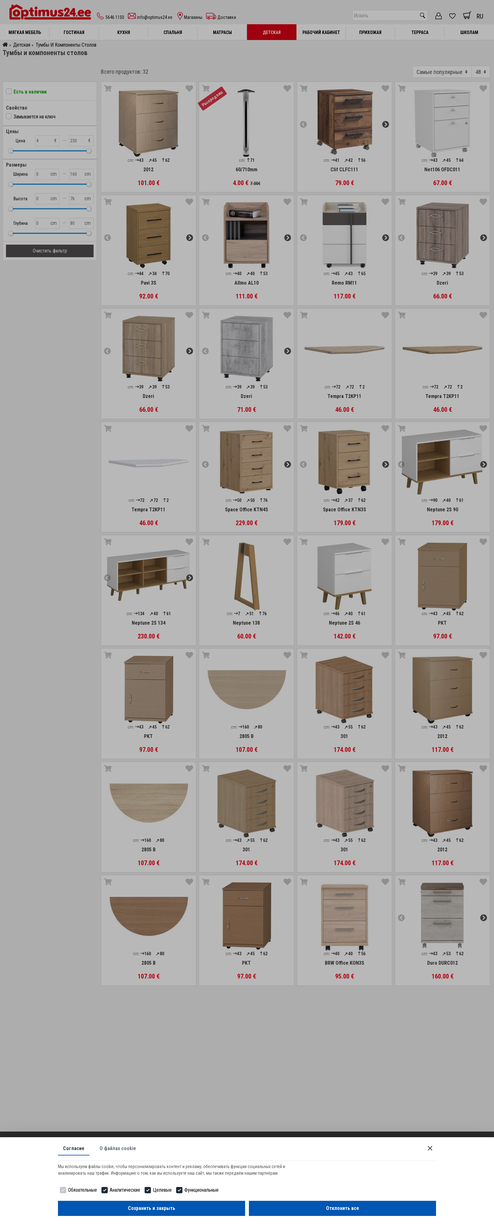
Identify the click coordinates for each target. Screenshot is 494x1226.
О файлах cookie (118, 1148)
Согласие (73, 1148)
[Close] (430, 1148)
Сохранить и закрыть (151, 1208)
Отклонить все (342, 1208)
